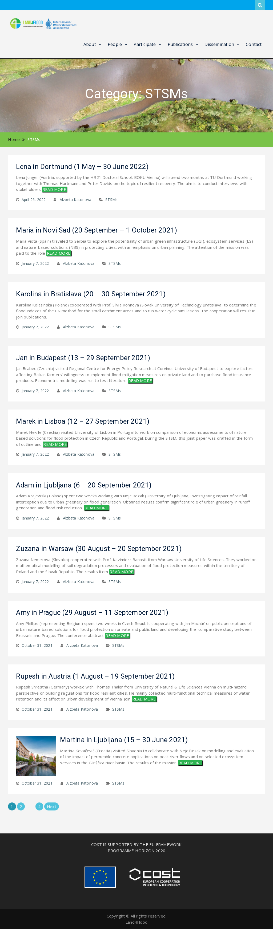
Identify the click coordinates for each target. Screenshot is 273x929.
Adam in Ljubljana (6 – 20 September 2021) (83, 485)
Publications (180, 44)
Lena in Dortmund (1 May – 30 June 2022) (82, 167)
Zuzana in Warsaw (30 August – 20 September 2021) (99, 549)
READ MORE (54, 189)
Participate (145, 44)
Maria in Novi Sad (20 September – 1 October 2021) (96, 230)
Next (51, 806)
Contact (254, 44)
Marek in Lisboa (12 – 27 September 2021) (82, 421)
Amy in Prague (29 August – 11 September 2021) (92, 612)
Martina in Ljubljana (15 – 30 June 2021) (124, 740)
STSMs (111, 199)
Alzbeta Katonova (75, 199)
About (89, 44)
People (115, 44)
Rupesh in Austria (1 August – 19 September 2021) (95, 676)
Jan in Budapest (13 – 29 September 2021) (83, 358)
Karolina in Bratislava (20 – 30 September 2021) (90, 294)
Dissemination (219, 44)
